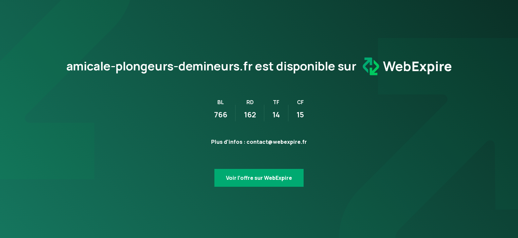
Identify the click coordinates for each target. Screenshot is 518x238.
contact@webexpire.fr (276, 141)
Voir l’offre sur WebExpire (259, 177)
